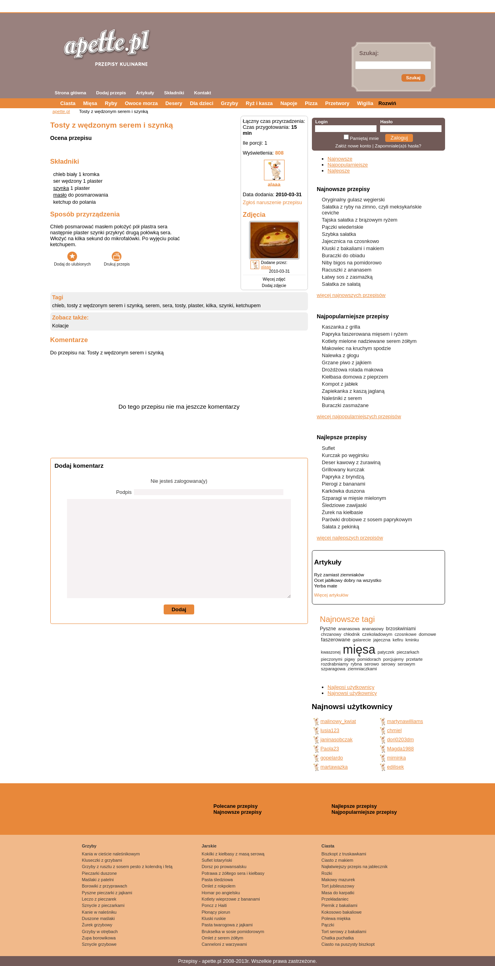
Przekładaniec (334, 899)
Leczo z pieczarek (99, 899)
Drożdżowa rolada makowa (352, 370)
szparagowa (333, 668)
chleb (58, 305)
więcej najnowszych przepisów (351, 295)
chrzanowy (331, 634)
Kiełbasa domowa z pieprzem (355, 377)
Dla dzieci (201, 103)
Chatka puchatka (337, 937)
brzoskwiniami (401, 628)
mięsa (359, 649)
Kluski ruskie (214, 918)
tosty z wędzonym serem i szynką (105, 305)
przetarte (414, 659)
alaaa (274, 184)
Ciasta (67, 103)
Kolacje (60, 326)
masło (60, 195)
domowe (427, 634)
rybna (356, 664)
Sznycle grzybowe (99, 944)
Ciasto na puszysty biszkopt (348, 944)
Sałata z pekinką (340, 527)
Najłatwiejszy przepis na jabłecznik (354, 866)
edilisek (395, 767)
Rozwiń (387, 103)
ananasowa (348, 628)
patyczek (386, 652)
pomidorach (369, 659)
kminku (412, 639)
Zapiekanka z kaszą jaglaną (353, 391)
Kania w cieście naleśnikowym (111, 853)
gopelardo (332, 758)
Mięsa (90, 103)
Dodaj (179, 609)
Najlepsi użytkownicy (351, 687)
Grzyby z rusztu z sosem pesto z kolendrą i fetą (127, 866)
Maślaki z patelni (98, 879)
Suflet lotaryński (217, 860)
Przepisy (187, 961)
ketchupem (248, 305)
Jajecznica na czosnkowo (350, 241)
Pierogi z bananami (343, 484)
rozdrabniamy (334, 664)
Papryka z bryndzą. (343, 477)
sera (167, 305)
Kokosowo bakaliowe (341, 912)
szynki (226, 305)
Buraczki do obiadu (343, 255)
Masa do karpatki (337, 892)
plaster (195, 305)
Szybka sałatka (339, 234)
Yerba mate (325, 585)
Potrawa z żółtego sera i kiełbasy (233, 873)
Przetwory (337, 103)
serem (152, 305)
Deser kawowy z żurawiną (351, 462)
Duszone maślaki (98, 918)
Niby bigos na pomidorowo (352, 263)
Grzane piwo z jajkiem (346, 362)
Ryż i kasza (259, 103)
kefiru (398, 639)
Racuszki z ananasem (346, 270)
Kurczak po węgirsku (345, 455)
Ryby (111, 103)
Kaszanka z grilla (341, 327)
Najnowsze (340, 159)
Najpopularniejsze (348, 165)
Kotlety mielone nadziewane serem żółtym (369, 341)
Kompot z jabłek (340, 384)
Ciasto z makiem (337, 860)
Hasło (386, 121)
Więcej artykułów (331, 595)
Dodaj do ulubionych (72, 262)
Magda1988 (400, 749)
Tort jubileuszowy (337, 886)
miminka (396, 758)
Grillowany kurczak (343, 469)
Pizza (311, 103)
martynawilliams (405, 721)
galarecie (362, 639)
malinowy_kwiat (338, 721)
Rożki (326, 873)
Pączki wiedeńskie (342, 227)
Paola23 (330, 749)
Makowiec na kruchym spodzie (356, 348)
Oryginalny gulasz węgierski (353, 200)
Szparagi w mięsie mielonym (354, 498)
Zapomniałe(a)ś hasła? (398, 145)
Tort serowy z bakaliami (343, 931)
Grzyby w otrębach (100, 931)
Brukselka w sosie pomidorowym (233, 931)
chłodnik (352, 634)
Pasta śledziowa (217, 879)
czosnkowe (406, 634)
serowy (388, 664)
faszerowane (335, 640)
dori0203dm (400, 739)
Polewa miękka (335, 918)
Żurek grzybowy (97, 924)
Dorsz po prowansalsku (224, 866)
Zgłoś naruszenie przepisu (272, 202)
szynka (61, 188)
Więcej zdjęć (274, 279)
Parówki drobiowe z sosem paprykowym (367, 519)
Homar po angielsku (221, 892)
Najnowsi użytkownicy (352, 693)
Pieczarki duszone (99, 873)
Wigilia (365, 103)
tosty (180, 305)
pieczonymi (331, 659)
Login (321, 121)
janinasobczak (337, 739)
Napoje (288, 103)
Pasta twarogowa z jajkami (227, 924)
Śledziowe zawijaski (344, 505)
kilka (211, 305)
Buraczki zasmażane (345, 405)
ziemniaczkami (362, 668)
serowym (406, 664)
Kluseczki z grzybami (102, 860)
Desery (173, 103)
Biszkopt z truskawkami (343, 853)
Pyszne (328, 628)
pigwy (349, 659)
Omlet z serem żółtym (222, 937)
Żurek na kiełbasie (342, 512)
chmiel (394, 730)
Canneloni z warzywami (224, 944)
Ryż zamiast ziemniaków (339, 574)
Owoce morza (141, 103)
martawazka (334, 767)
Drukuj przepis (117, 262)
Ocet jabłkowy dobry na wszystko (348, 580)
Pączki (327, 924)
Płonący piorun (216, 912)
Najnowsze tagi (347, 619)
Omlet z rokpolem (218, 886)
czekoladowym (377, 634)
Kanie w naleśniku (99, 912)
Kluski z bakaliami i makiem (353, 248)
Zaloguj (399, 138)
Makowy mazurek (338, 879)
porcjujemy (393, 659)
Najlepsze (339, 171)
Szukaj (413, 77)
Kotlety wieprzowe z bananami (231, 899)
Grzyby (229, 103)
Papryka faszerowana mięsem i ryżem (364, 334)
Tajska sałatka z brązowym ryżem (360, 220)
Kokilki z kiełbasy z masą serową (233, 853)
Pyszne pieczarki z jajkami (107, 892)
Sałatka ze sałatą (341, 284)
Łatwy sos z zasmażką (347, 277)
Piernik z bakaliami (339, 905)
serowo (371, 664)
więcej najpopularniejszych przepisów (359, 416)
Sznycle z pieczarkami (103, 905)
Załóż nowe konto (353, 145)
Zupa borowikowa (99, 937)
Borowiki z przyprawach (104, 886)
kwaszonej (331, 652)
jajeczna (381, 639)
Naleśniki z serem (342, 398)
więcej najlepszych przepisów (350, 538)
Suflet (328, 448)
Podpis (124, 492)
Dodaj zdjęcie (274, 285)
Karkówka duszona (343, 491)
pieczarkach (408, 652)
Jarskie (209, 846)
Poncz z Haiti (214, 905)
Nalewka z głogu (340, 355)
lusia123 (330, 730)
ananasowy (373, 628)
